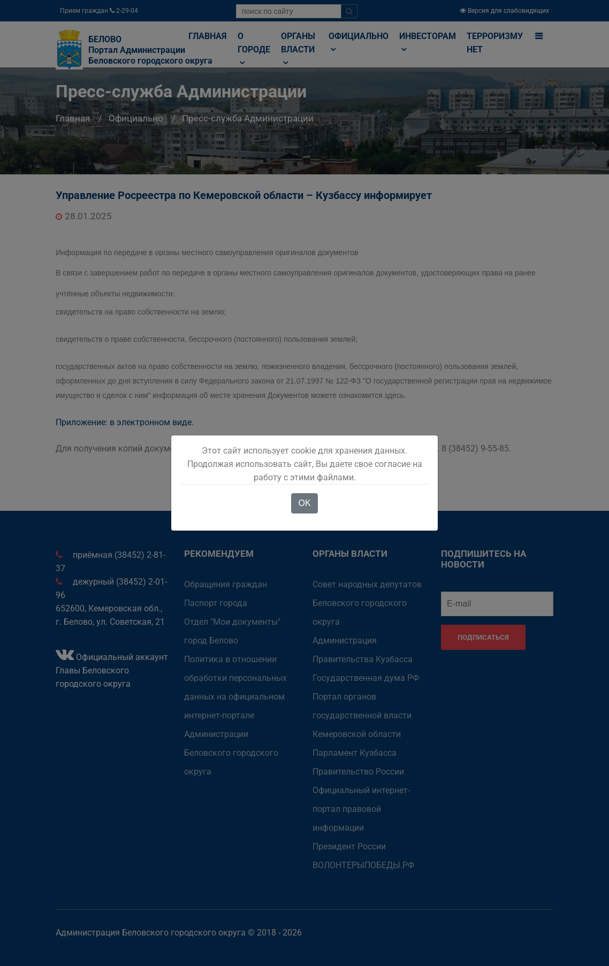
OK (304, 503)
